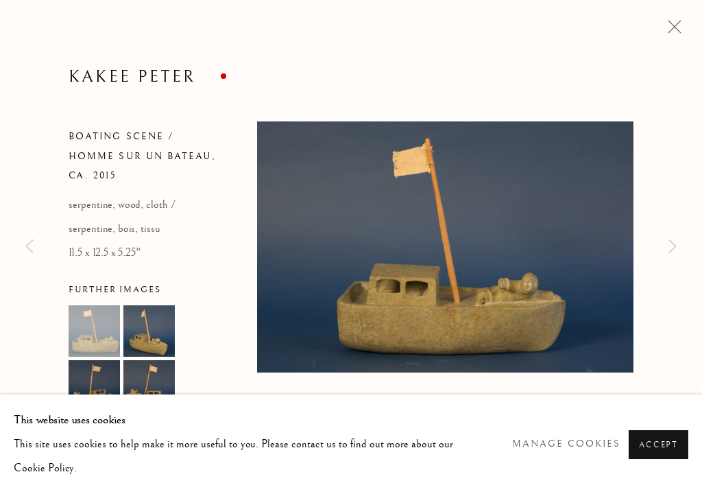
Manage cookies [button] (566, 443)
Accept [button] (658, 445)
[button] (94, 331)
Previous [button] (29, 247)
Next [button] (672, 247)
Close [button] (671, 31)
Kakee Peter (132, 76)
